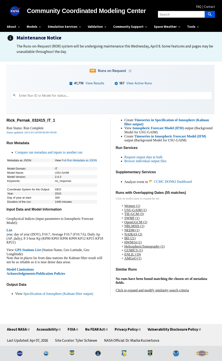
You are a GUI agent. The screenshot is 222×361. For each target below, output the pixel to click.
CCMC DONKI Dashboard (170, 181)
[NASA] (17, 11)
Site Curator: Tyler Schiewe (76, 340)
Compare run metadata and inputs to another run (48, 152)
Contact (209, 6)
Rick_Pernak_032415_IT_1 (31, 120)
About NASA (17, 329)
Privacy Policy (126, 329)
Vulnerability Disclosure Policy (173, 329)
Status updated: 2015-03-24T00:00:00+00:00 (32, 132)
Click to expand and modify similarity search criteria (152, 290)
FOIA (71, 329)
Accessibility (47, 329)
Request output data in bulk (143, 157)
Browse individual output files (145, 161)
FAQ (198, 6)
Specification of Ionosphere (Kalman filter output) (58, 294)
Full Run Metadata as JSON (79, 160)
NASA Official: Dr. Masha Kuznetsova (131, 340)
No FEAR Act (95, 329)
